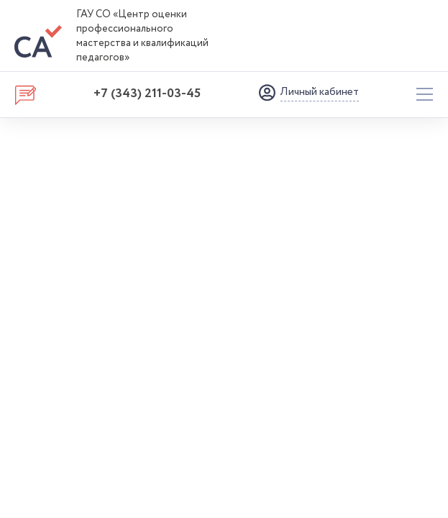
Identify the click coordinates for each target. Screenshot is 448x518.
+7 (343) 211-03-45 (147, 93)
